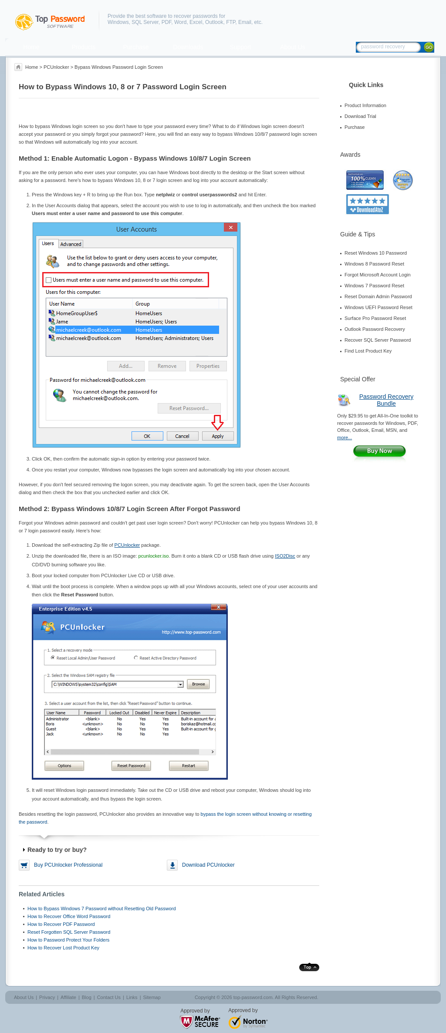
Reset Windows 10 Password (376, 253)
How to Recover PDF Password (61, 924)
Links (132, 997)
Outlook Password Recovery (375, 329)
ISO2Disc (285, 556)
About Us (292, 47)
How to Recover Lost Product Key (63, 947)
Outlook (214, 22)
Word (180, 22)
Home (31, 47)
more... (344, 437)
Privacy (47, 997)
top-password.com (253, 997)
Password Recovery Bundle (386, 400)
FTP (230, 22)
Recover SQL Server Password (378, 340)
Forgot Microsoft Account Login (378, 274)
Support (240, 47)
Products (83, 47)
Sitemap (151, 997)
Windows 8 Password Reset (374, 263)
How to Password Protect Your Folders (68, 939)
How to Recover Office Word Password (68, 916)
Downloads (188, 47)
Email (244, 22)
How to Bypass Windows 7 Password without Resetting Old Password (101, 908)
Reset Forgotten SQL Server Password (68, 932)
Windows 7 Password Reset (374, 285)
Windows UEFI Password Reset (378, 307)
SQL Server (145, 22)
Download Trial (360, 116)
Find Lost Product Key (368, 350)
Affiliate (68, 997)
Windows (118, 22)
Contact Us (109, 997)
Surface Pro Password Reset (375, 318)
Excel (195, 22)
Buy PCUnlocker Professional (68, 865)
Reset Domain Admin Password (378, 296)
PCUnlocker (56, 67)
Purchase (136, 47)
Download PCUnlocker (208, 865)
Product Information (365, 105)
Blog (86, 997)
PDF (167, 22)
